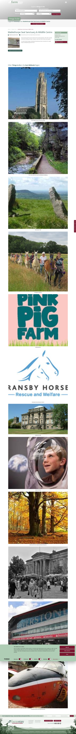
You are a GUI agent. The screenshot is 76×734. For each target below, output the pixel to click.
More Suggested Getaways (38, 23)
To (35, 13)
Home (9, 28)
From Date (17, 13)
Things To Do (14, 28)
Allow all (67, 720)
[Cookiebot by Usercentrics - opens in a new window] (6, 732)
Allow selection (67, 723)
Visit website (59, 41)
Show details (55, 731)
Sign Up (71, 715)
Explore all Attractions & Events (15, 50)
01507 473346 (58, 39)
